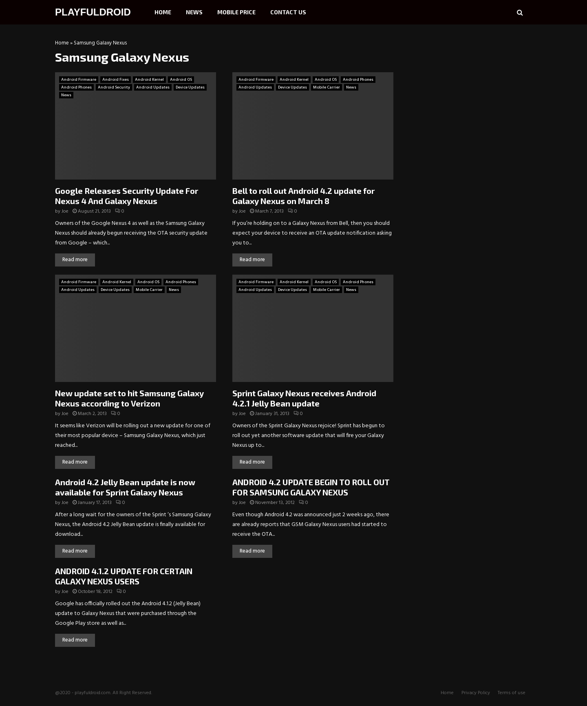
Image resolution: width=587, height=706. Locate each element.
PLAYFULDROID (93, 12)
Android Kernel (149, 79)
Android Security (114, 87)
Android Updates (153, 87)
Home (162, 12)
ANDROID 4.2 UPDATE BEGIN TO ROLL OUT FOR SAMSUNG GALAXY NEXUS (311, 487)
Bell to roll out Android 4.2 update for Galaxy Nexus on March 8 (303, 196)
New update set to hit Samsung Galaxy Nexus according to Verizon (129, 398)
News (194, 12)
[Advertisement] (471, 92)
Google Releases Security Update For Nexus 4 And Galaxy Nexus (126, 196)
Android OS (181, 79)
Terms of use (511, 693)
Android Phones (76, 87)
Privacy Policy (475, 693)
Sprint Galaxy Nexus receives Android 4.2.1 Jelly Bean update (304, 398)
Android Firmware (78, 79)
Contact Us (288, 12)
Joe (65, 211)
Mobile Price (236, 12)
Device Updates (190, 87)
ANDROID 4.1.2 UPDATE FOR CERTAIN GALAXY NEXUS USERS (123, 576)
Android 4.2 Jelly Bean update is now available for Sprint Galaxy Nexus (125, 487)
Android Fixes (115, 79)
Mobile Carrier (326, 87)
